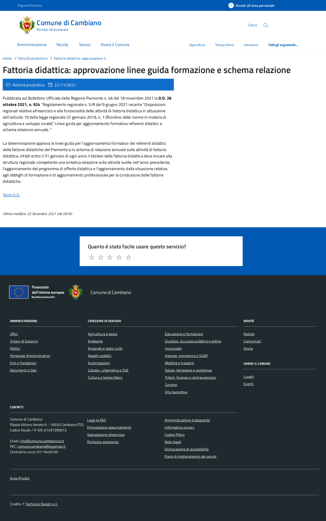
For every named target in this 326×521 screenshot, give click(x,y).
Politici (15, 348)
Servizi (85, 45)
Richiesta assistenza (102, 442)
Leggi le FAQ (96, 420)
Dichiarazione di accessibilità (187, 449)
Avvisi (248, 348)
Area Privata (19, 478)
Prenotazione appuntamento (109, 427)
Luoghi (249, 376)
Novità (63, 45)
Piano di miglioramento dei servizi (190, 456)
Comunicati (252, 341)
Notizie (249, 334)
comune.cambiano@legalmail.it (42, 446)
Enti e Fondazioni (23, 363)
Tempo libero (224, 44)
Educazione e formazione (184, 334)
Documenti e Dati (23, 370)
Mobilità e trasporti (179, 363)
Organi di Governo (24, 341)
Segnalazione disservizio (106, 434)
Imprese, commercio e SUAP (186, 355)
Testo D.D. (11, 195)
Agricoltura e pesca (102, 334)
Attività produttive (28, 85)
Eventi (249, 383)
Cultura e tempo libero (105, 377)
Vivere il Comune (115, 45)
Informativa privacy (179, 427)
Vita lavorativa (176, 392)
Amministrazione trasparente (187, 420)
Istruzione (251, 44)
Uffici (14, 334)
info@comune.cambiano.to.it (42, 441)
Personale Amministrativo (30, 355)
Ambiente (95, 341)
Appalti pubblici (99, 355)
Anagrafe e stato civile (105, 348)
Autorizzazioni (99, 363)
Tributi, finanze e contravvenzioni (190, 377)
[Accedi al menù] (9, 24)
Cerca (252, 25)
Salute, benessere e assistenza (188, 370)
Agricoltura (197, 44)
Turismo (171, 384)
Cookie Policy (175, 434)
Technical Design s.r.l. (42, 504)
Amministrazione (32, 45)
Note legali (173, 442)
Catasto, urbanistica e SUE (108, 370)
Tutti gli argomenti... (283, 44)
